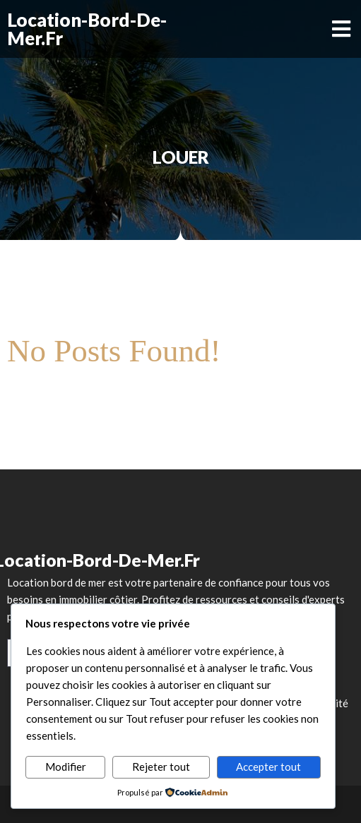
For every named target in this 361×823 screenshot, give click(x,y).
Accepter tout (268, 766)
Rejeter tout (161, 766)
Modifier (65, 766)
